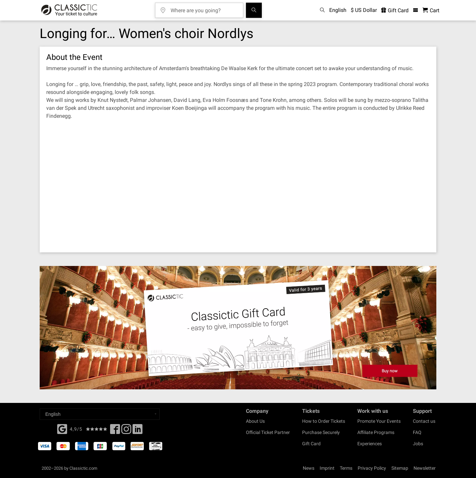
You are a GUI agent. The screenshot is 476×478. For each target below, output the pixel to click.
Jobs (418, 443)
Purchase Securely (321, 432)
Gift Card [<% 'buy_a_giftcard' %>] (395, 10)
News (308, 468)
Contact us (424, 421)
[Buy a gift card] (238, 327)
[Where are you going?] (204, 8)
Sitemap (399, 468)
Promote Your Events (379, 421)
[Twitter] (126, 431)
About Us (255, 421)
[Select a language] (100, 414)
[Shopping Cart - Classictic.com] (430, 10)
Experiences (369, 443)
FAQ (417, 432)
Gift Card (311, 443)
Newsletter (425, 468)
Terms (346, 468)
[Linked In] (137, 431)
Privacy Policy (372, 468)
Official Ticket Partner (268, 432)
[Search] (254, 10)
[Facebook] (62, 428)
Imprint (327, 468)
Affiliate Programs (375, 432)
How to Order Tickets (323, 421)
